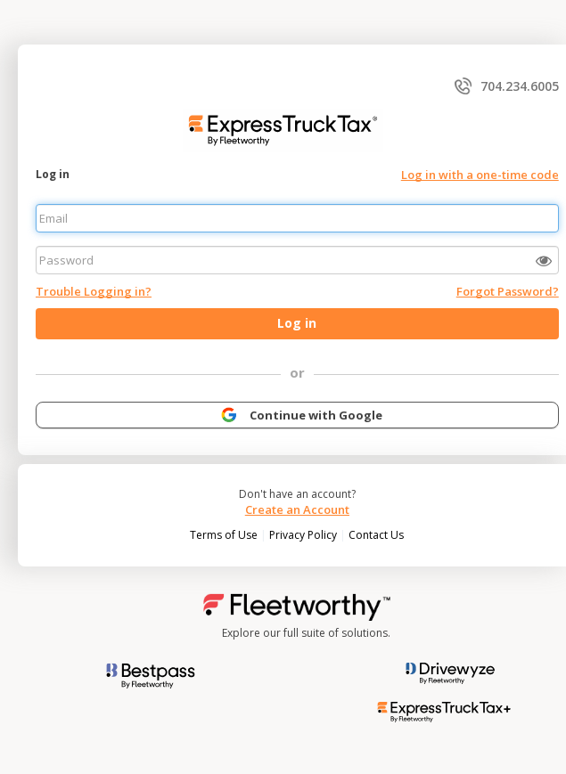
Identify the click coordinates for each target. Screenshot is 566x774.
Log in (53, 174)
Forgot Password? (507, 291)
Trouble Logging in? (94, 291)
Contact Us (376, 534)
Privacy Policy (304, 534)
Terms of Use (225, 534)
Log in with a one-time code (480, 175)
